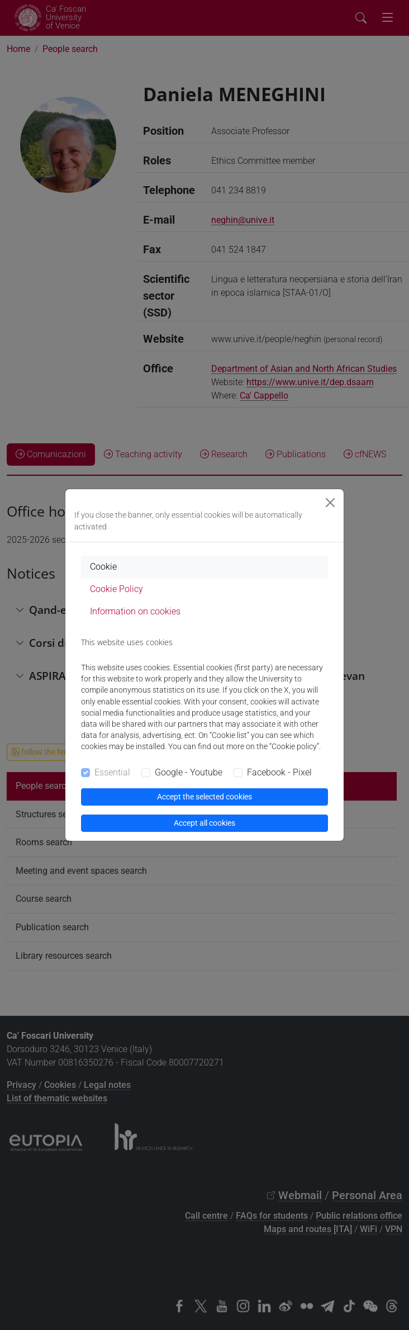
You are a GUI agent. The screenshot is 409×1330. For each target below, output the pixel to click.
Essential (112, 772)
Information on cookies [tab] (135, 611)
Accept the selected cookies (204, 796)
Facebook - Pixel (279, 772)
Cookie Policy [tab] (116, 589)
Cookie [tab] (103, 566)
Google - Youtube (188, 772)
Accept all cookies (204, 822)
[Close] (330, 503)
